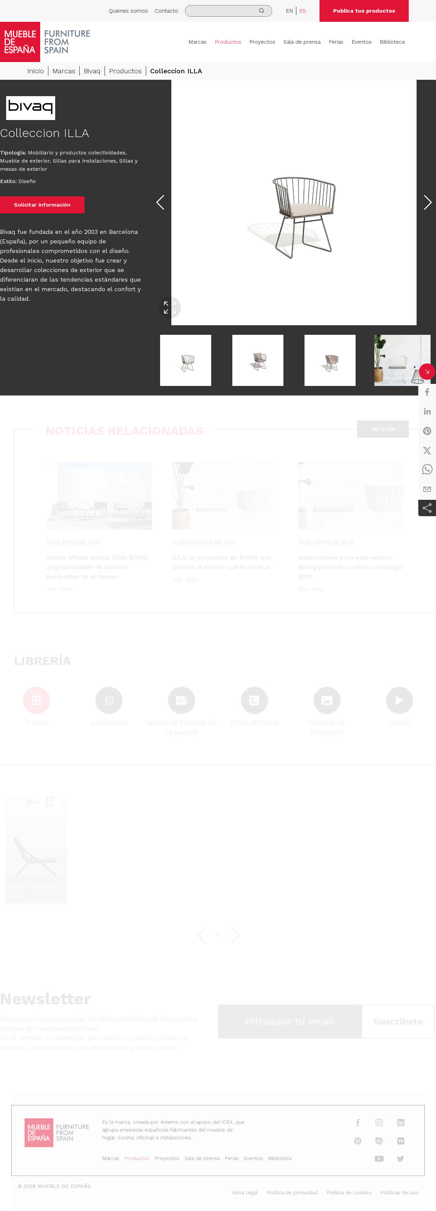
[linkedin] (427, 411)
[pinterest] (427, 431)
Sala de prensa (302, 42)
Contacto (166, 11)
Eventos (362, 42)
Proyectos (262, 42)
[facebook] (427, 392)
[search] (228, 11)
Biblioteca (392, 42)
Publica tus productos (364, 11)
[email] (427, 489)
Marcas (197, 42)
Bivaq (92, 71)
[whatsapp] (427, 470)
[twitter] (427, 450)
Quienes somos (128, 11)
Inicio (35, 71)
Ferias (336, 42)
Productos (228, 42)
